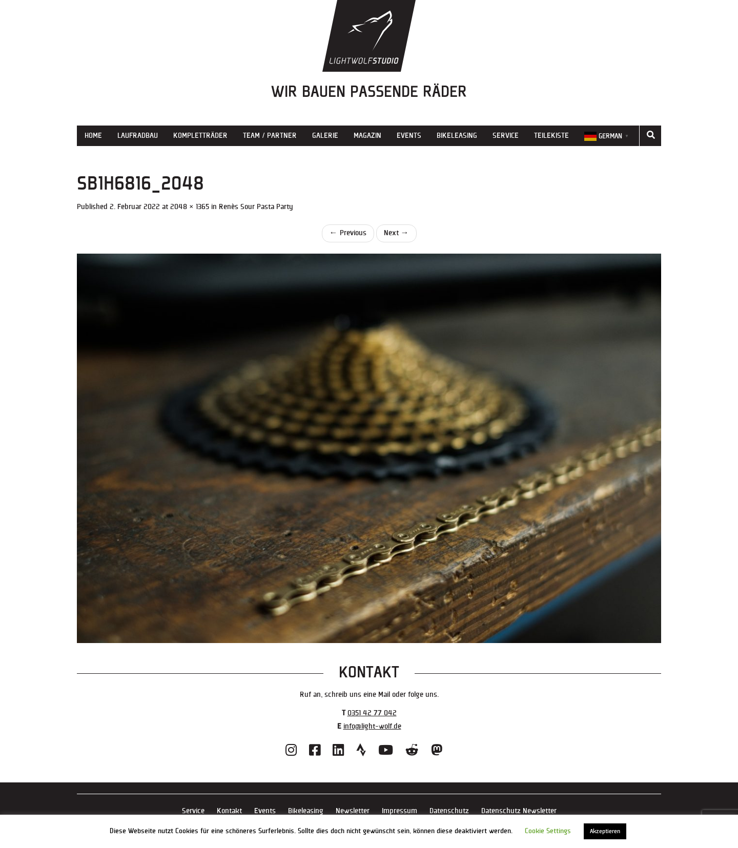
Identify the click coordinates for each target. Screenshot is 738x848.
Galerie (325, 135)
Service (506, 135)
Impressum (399, 811)
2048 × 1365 (189, 207)
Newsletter (353, 811)
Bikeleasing (457, 135)
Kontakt (229, 811)
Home (93, 135)
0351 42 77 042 (372, 713)
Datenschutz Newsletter (519, 811)
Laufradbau (137, 135)
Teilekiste (551, 135)
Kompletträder (200, 135)
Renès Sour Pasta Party (256, 207)
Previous (348, 233)
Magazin (367, 135)
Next (396, 233)
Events (409, 135)
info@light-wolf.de (372, 726)
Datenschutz (449, 811)
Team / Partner (270, 135)
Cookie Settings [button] (548, 831)
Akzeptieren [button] (605, 831)
